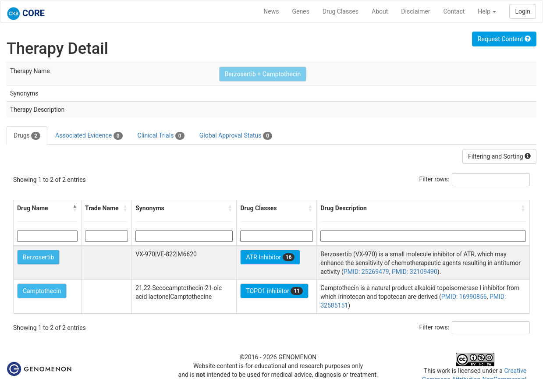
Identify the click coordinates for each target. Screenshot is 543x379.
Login (522, 11)
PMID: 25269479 (366, 271)
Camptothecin (42, 290)
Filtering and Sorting (499, 156)
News (271, 11)
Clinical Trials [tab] (161, 136)
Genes (300, 11)
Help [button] (487, 11)
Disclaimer (415, 11)
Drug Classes (340, 11)
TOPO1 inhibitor (274, 291)
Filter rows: (434, 179)
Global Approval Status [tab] (235, 136)
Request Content (504, 39)
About (380, 11)
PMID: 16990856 (464, 296)
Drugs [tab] (27, 136)
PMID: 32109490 (414, 271)
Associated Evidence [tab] (88, 136)
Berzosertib (38, 257)
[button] (75, 208)
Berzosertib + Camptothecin (263, 74)
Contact (454, 11)
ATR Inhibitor (270, 257)
